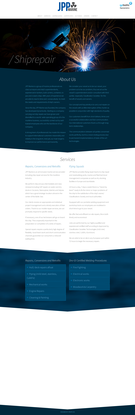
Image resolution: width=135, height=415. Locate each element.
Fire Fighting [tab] (80, 267)
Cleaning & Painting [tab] (38, 297)
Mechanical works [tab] (37, 284)
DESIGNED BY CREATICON (67, 412)
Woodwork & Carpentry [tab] (85, 286)
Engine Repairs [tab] (35, 291)
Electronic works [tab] (82, 280)
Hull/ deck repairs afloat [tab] (40, 267)
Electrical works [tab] (82, 273)
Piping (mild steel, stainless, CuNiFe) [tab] (41, 276)
